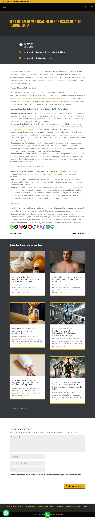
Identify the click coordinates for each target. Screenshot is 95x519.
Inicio (68, 506)
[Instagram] (21, 227)
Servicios (60, 506)
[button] (6, 513)
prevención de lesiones (24, 129)
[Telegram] (52, 227)
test (63, 52)
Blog (85, 506)
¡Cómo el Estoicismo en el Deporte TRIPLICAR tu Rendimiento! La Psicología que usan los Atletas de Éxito (67, 385)
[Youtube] (30, 227)
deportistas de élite (46, 80)
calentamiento (72, 171)
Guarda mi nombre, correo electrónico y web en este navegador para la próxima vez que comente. (46, 475)
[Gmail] (39, 227)
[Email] (48, 227)
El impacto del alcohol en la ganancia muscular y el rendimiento (24, 330)
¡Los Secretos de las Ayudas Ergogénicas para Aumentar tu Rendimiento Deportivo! (25, 382)
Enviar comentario (74, 486)
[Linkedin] (34, 227)
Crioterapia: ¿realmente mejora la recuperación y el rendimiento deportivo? (66, 279)
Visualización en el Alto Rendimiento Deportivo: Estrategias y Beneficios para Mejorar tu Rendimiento (64, 332)
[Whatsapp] (12, 227)
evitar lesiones (27, 174)
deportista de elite (43, 52)
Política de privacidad (15, 506)
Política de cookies (46, 506)
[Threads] (25, 227)
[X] (16, 227)
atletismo (13, 119)
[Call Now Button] (47, 514)
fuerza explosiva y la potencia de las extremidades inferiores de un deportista (41, 98)
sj (48, 58)
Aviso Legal (30, 506)
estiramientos (53, 174)
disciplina (41, 156)
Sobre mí (46, 509)
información (76, 211)
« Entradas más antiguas (18, 408)
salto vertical (56, 52)
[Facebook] (43, 227)
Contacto (77, 506)
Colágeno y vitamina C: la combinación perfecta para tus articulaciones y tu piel (25, 279)
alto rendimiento (30, 52)
